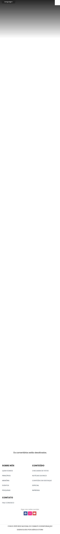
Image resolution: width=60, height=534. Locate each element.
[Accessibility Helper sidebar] (57, 2)
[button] (30, 526)
